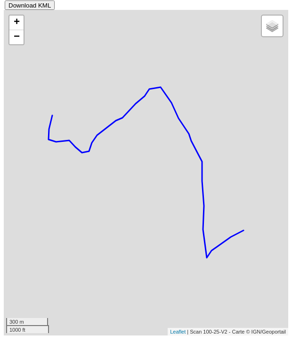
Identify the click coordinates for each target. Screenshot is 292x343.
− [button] (17, 37)
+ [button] (17, 23)
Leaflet (178, 332)
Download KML (29, 5)
